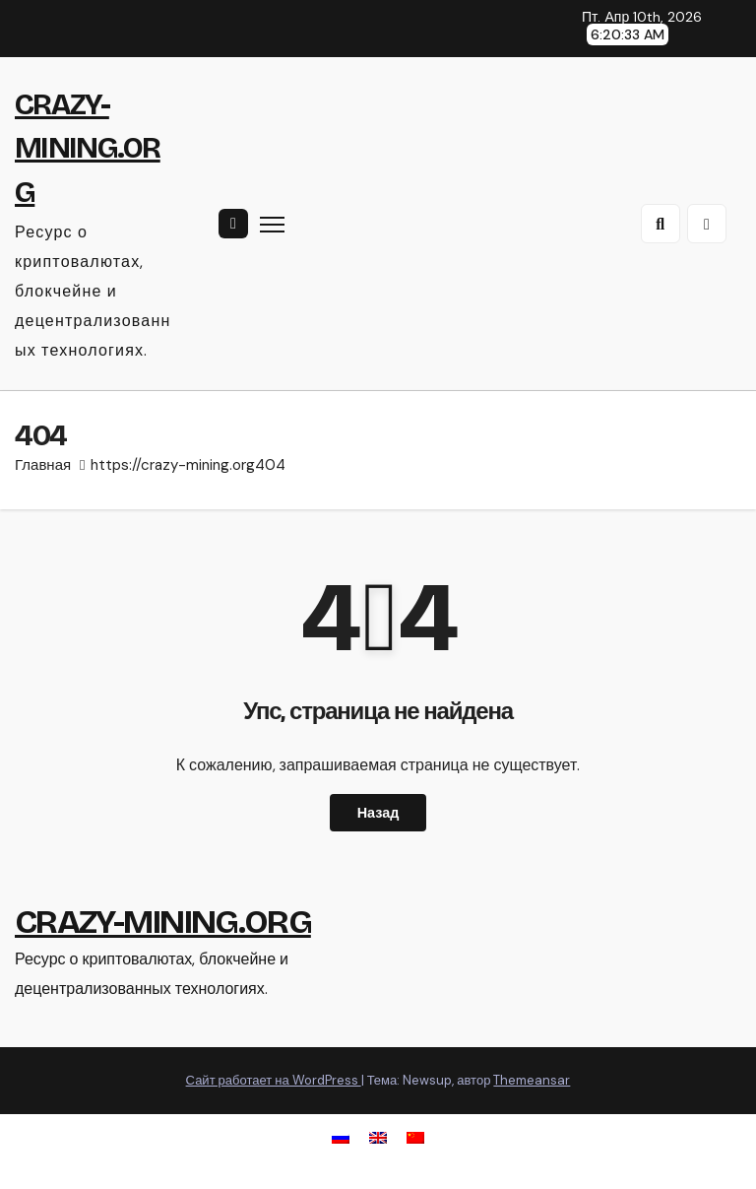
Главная (43, 465)
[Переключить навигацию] (272, 224)
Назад (378, 813)
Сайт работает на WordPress (273, 1080)
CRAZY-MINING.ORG (87, 148)
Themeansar (531, 1080)
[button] (660, 223)
